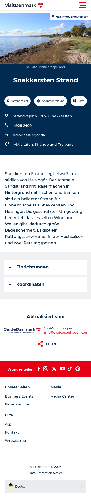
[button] (67, 5)
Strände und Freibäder (55, 144)
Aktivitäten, (24, 144)
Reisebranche (17, 404)
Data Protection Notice (46, 473)
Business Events (19, 396)
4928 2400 (23, 125)
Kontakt (12, 432)
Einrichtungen (29, 267)
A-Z (8, 424)
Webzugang (15, 440)
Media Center (62, 396)
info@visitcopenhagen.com (66, 332)
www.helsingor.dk (29, 135)
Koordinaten (26, 284)
